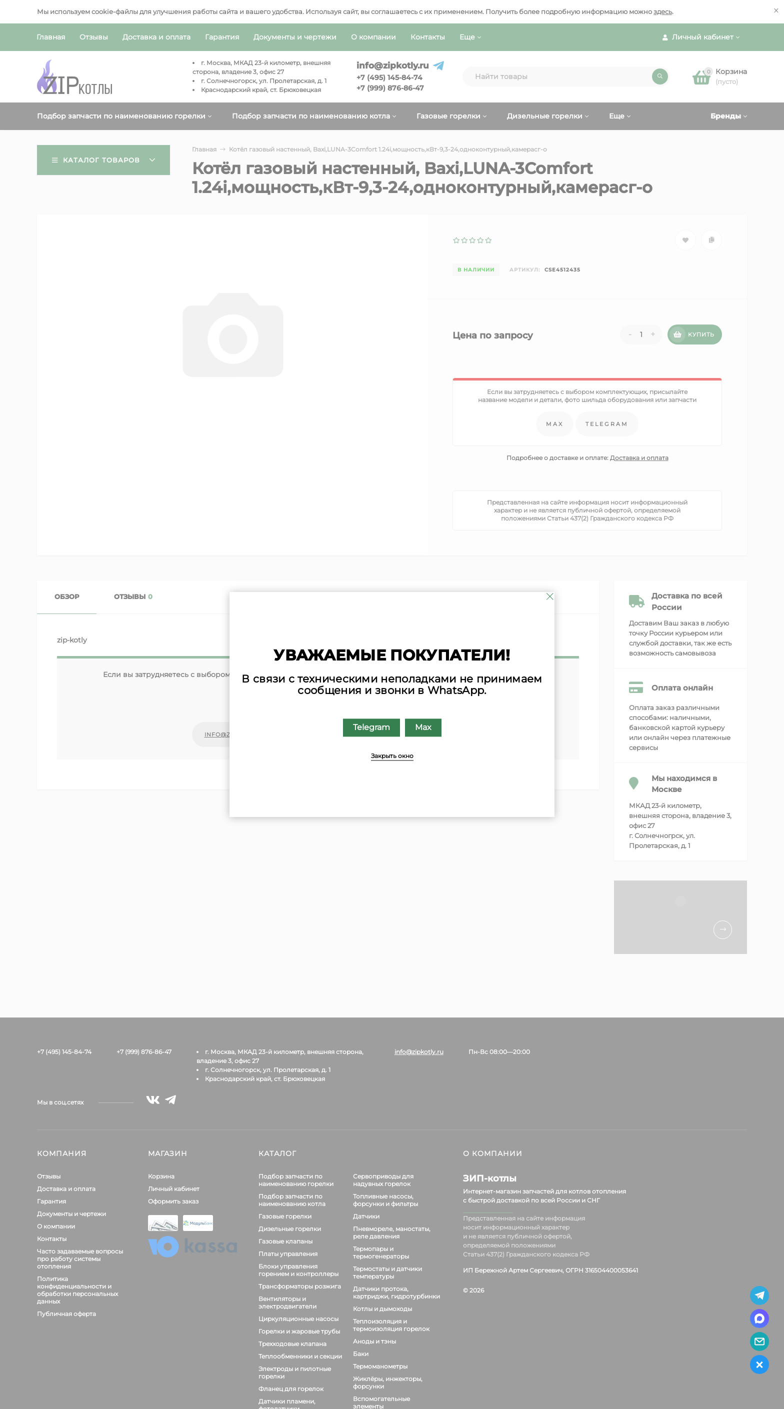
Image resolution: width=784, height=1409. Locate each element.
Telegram (371, 727)
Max (423, 727)
